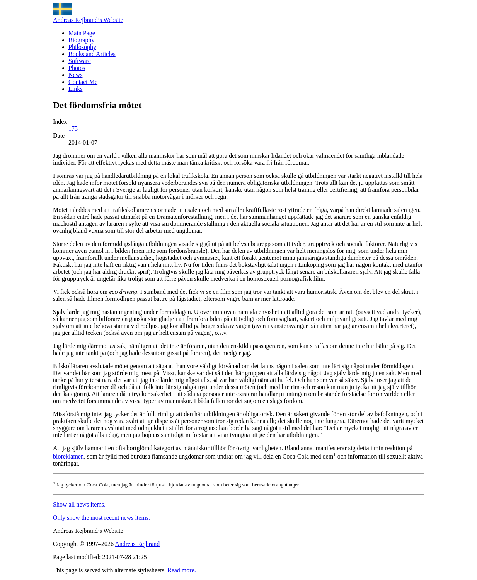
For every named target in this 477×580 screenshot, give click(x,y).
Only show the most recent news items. (101, 517)
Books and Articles (92, 54)
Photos (76, 68)
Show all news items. (79, 504)
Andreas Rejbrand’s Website (88, 20)
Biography (81, 40)
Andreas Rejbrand (137, 544)
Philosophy (82, 47)
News (75, 75)
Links (75, 88)
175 (73, 128)
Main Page (81, 33)
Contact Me (82, 81)
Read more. (181, 570)
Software (79, 61)
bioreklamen (68, 456)
